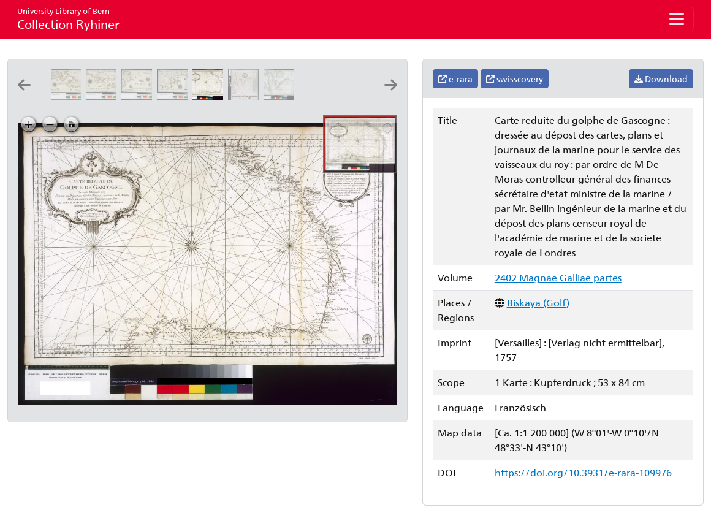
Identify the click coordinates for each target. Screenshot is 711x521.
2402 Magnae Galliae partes (558, 277)
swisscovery (514, 79)
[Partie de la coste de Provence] (68, 95)
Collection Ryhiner (68, 19)
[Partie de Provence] (139, 95)
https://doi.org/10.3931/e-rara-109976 (583, 472)
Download (661, 79)
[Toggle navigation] (677, 19)
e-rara (455, 79)
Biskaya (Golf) (538, 302)
